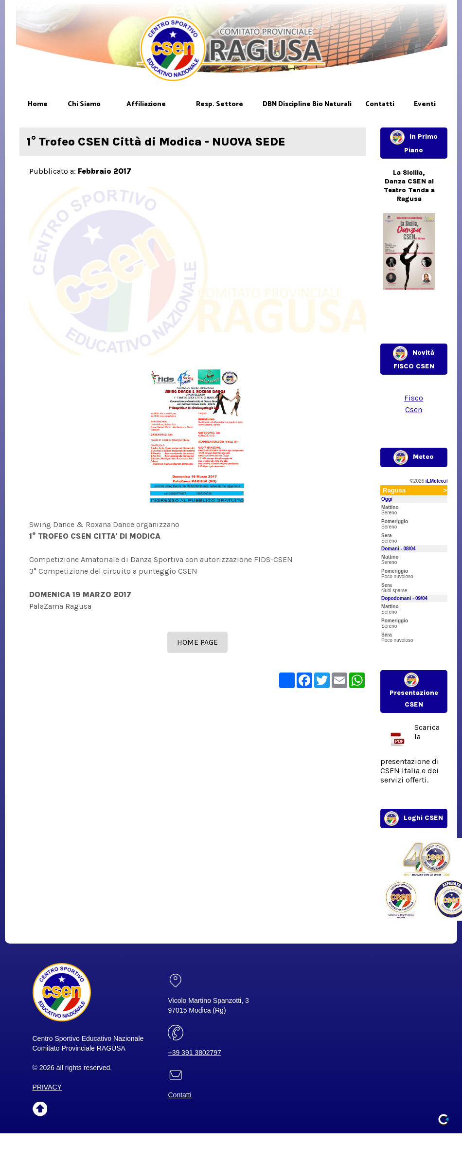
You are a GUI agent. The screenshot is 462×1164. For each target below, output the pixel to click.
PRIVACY (47, 1087)
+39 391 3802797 (194, 1052)
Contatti (179, 1095)
